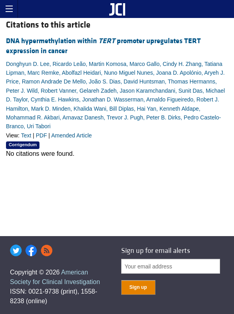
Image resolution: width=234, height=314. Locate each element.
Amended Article (71, 135)
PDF (41, 135)
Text (26, 135)
